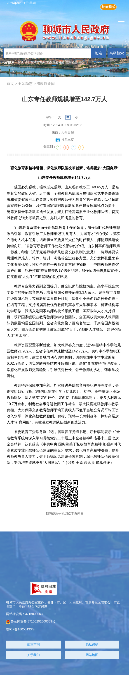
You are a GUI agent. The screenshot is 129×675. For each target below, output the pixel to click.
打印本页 (64, 139)
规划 (42, 62)
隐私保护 (92, 644)
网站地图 (92, 655)
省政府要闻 (46, 84)
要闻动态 (25, 84)
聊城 (20, 62)
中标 (62, 62)
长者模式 (108, 7)
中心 (81, 62)
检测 (74, 62)
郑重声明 (33, 644)
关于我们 (33, 655)
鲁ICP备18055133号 (20, 629)
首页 (10, 84)
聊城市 (35, 62)
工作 (49, 62)
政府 (55, 62)
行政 (68, 62)
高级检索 (116, 53)
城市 (27, 62)
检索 (98, 53)
